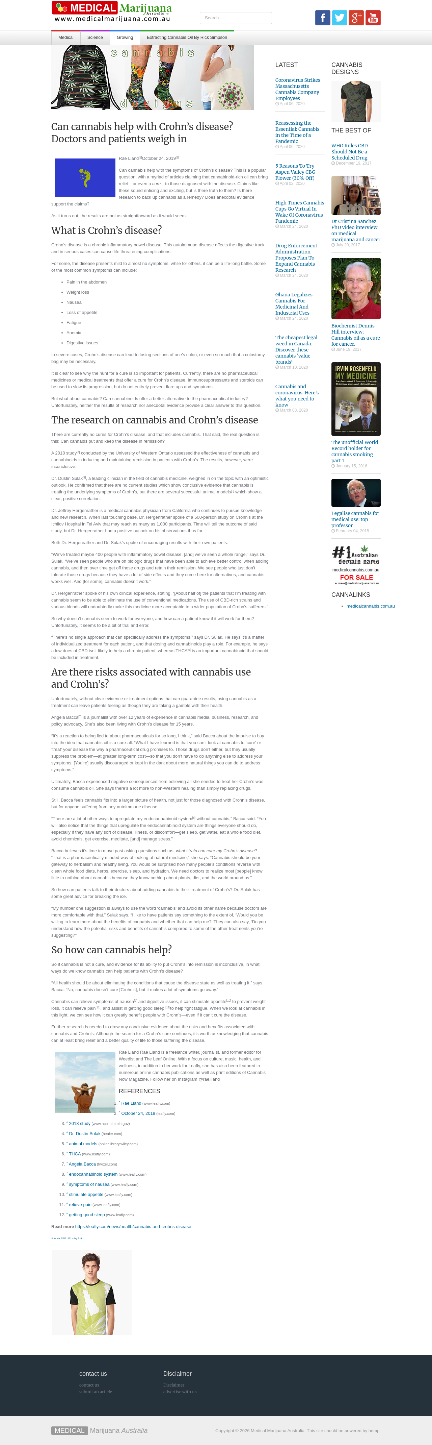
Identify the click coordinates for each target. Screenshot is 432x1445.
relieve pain (80, 1204)
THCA (75, 1153)
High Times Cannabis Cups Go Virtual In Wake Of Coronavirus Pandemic (299, 212)
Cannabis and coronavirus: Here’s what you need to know (297, 396)
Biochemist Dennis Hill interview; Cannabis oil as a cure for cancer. (355, 335)
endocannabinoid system (93, 1174)
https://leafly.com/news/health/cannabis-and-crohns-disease (133, 1226)
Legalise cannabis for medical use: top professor (355, 519)
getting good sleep (87, 1214)
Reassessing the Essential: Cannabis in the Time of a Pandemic (297, 132)
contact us (89, 1385)
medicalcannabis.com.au (371, 606)
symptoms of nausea (89, 1184)
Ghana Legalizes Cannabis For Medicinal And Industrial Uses (294, 304)
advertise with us (180, 1391)
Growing (125, 37)
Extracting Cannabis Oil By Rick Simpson (187, 37)
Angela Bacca (64, 717)
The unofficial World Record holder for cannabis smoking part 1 (354, 451)
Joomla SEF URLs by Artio (67, 1238)
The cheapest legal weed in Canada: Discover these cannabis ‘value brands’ (296, 350)
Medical (66, 37)
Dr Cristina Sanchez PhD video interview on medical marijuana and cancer (355, 230)
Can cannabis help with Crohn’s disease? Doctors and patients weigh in (142, 133)
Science (95, 37)
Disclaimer (173, 1385)
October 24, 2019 (159, 158)
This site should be (325, 1430)
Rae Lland (129, 158)
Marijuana (99, 1430)
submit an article (95, 1391)
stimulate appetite (86, 1194)
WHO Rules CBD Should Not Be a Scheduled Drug (349, 152)
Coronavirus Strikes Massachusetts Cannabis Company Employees (297, 89)
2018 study (80, 1123)
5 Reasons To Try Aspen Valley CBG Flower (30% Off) (295, 172)
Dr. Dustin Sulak (67, 478)
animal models (83, 1143)
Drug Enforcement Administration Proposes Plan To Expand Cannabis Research (296, 258)
